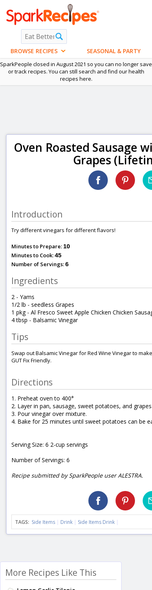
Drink (66, 522)
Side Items (43, 522)
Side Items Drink (96, 522)
